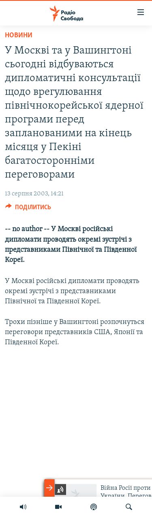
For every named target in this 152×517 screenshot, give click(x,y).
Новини (18, 35)
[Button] (28, 209)
